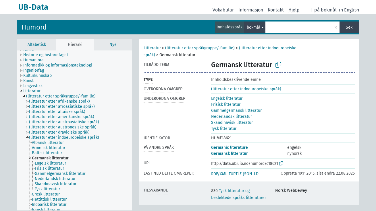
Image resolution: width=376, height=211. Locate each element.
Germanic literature (229, 147)
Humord (34, 27)
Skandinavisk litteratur (232, 122)
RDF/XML (219, 173)
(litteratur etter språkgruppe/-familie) (200, 48)
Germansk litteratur (229, 153)
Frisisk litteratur (225, 104)
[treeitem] (48, 55)
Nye (113, 44)
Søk (349, 27)
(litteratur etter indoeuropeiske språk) (246, 89)
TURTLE (235, 173)
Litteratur (152, 48)
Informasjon (250, 10)
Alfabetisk (37, 44)
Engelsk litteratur (226, 98)
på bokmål (325, 10)
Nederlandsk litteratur (231, 116)
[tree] (74, 130)
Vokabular (223, 10)
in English (349, 10)
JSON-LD (251, 173)
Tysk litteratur (223, 128)
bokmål (253, 27)
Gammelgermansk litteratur (236, 110)
